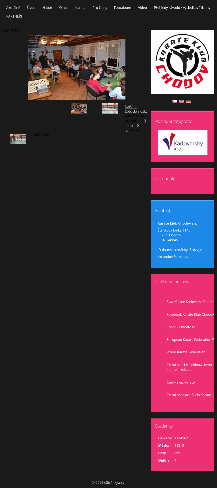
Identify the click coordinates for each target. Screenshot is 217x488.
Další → (131, 106)
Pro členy (100, 7)
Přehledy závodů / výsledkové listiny (182, 7)
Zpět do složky (136, 111)
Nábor (47, 7)
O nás (63, 7)
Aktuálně (13, 7)
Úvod (31, 7)
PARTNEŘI (14, 16)
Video (142, 7)
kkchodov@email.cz (173, 256)
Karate (80, 7)
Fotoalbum (122, 7)
